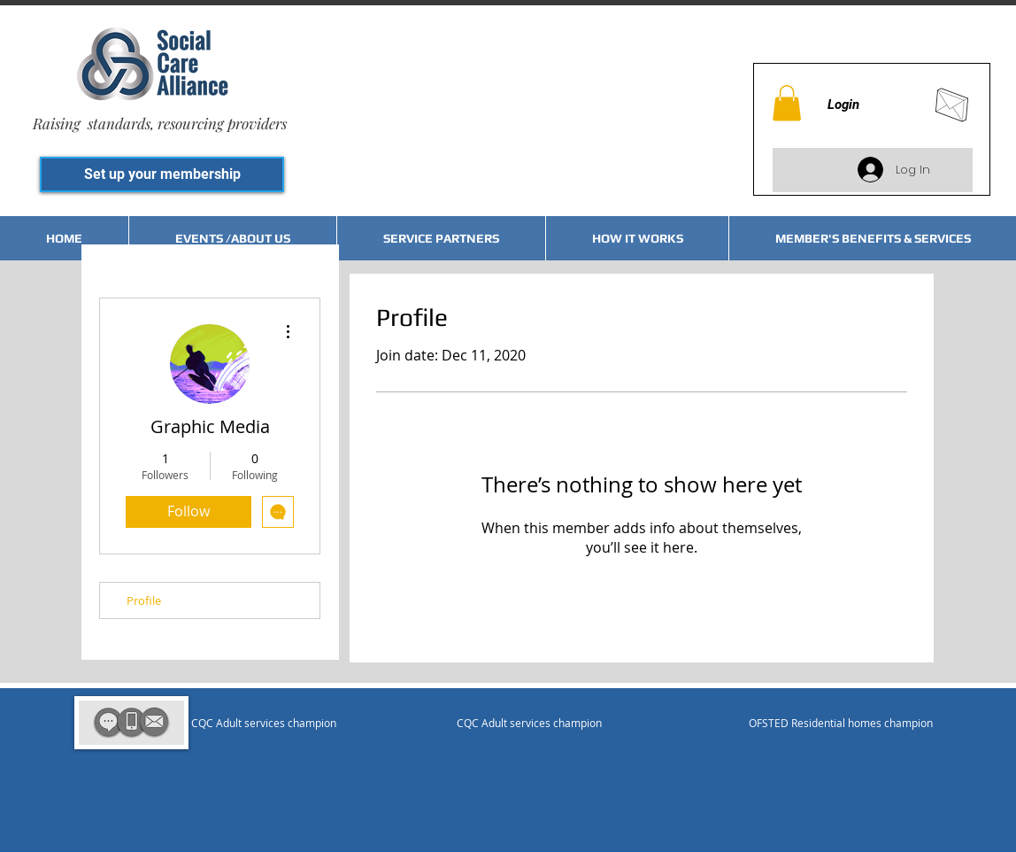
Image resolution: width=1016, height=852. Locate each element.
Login (843, 104)
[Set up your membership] (162, 174)
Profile (144, 600)
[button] (787, 103)
